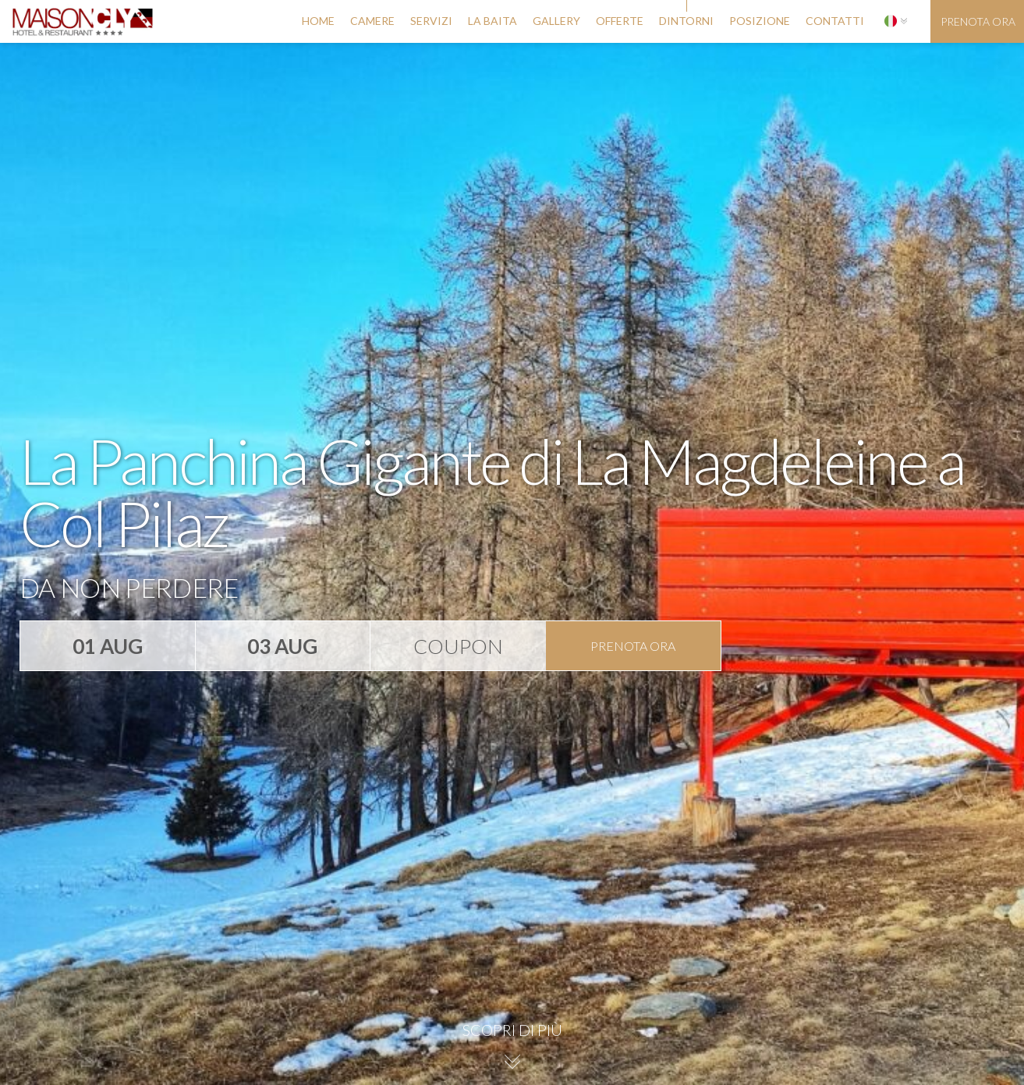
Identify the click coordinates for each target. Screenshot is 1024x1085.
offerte (619, 20)
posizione (759, 20)
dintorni (686, 20)
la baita (492, 20)
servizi (431, 20)
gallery (556, 20)
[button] (896, 21)
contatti (835, 20)
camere (372, 20)
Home (318, 20)
